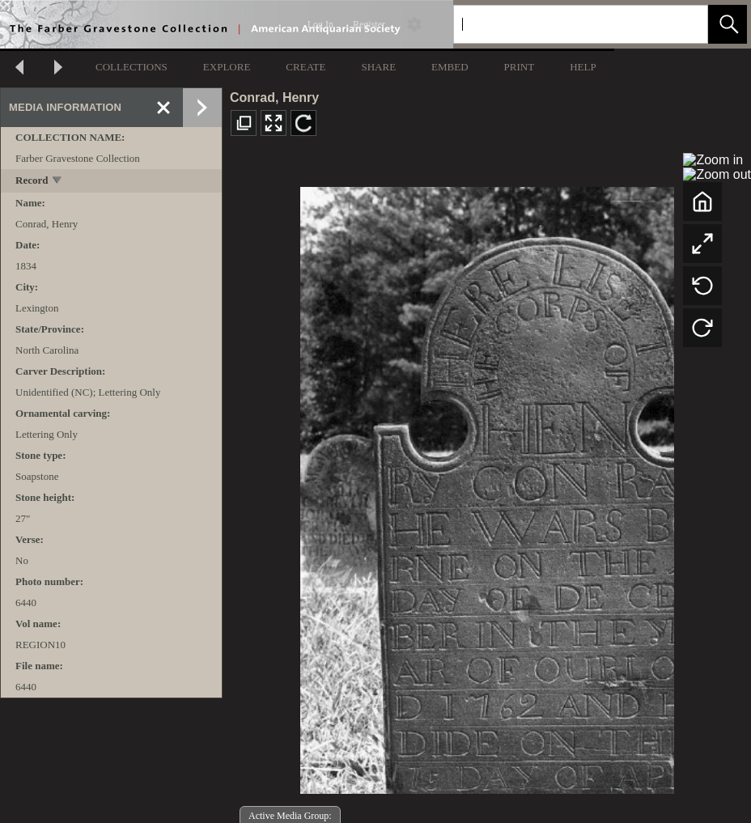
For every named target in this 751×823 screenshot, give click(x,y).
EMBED (450, 67)
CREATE (305, 67)
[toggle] (58, 182)
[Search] (561, 24)
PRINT (519, 67)
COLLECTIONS (131, 67)
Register (369, 24)
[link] (683, 24)
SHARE (378, 67)
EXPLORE (227, 67)
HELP (583, 67)
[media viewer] (487, 486)
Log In (320, 24)
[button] (727, 24)
